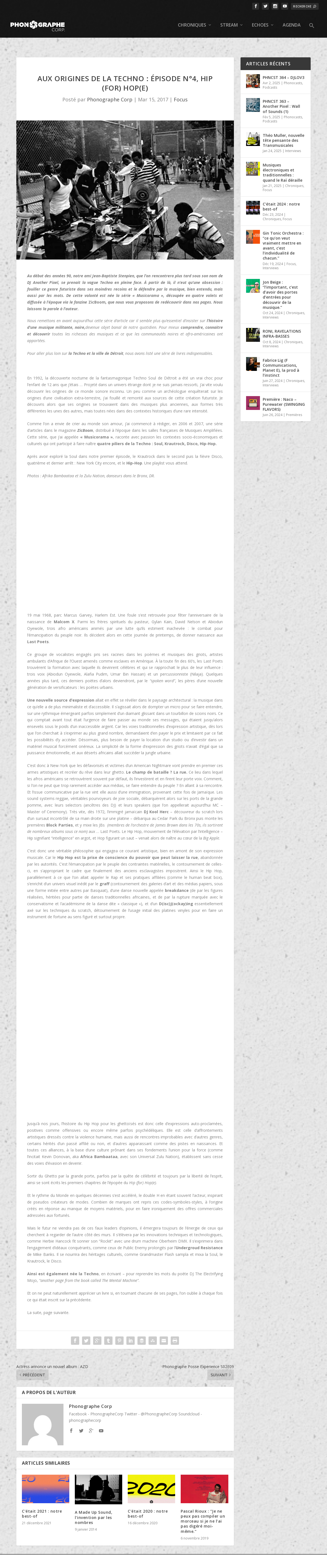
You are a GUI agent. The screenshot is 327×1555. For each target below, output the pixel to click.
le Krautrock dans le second (159, 444)
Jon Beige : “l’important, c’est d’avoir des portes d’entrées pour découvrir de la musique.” (280, 283)
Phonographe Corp (109, 88)
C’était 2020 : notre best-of (148, 1502)
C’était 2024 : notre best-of (281, 195)
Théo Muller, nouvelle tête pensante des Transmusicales (283, 128)
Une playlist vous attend (165, 451)
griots (201, 642)
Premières (294, 403)
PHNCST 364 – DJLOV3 (283, 65)
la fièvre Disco (208, 444)
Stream (229, 22)
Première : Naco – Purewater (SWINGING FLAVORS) (284, 392)
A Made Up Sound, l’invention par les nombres (93, 1505)
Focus (181, 88)
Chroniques (192, 22)
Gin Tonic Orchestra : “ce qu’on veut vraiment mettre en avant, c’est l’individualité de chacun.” (283, 234)
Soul (213, 1242)
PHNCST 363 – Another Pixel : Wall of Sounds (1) (281, 94)
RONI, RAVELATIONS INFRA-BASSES (282, 322)
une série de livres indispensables (183, 341)
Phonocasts (293, 71)
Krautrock (36, 1249)
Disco (56, 1249)
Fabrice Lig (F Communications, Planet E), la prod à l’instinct (281, 356)
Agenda (292, 22)
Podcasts (270, 75)
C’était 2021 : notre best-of (42, 1502)
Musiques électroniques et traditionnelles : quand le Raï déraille (282, 161)
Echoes (260, 22)
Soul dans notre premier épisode (99, 444)
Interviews (293, 139)
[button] (312, 27)
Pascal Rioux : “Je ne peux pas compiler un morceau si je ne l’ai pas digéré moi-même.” (203, 1509)
